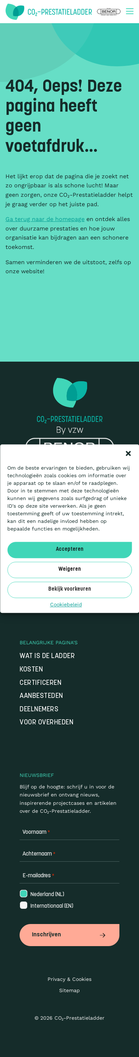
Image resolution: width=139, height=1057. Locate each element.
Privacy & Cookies (69, 979)
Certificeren (40, 683)
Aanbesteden (41, 696)
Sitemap (69, 990)
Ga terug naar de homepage (45, 219)
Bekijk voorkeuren (69, 589)
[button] (128, 453)
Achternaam (39, 854)
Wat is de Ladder (47, 656)
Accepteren (69, 549)
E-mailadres (38, 876)
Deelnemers (39, 709)
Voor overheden (46, 722)
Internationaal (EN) (46, 906)
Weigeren (69, 569)
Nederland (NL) (41, 895)
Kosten (31, 669)
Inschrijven (69, 935)
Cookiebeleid (66, 604)
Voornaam (36, 832)
